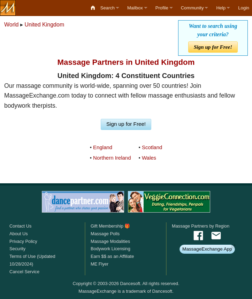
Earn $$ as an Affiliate (112, 256)
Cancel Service (24, 271)
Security (17, 248)
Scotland (152, 147)
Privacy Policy (23, 241)
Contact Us (20, 226)
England (102, 147)
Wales (149, 158)
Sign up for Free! (213, 47)
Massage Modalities (110, 241)
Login (243, 7)
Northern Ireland (112, 158)
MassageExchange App (207, 249)
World (11, 25)
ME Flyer (99, 264)
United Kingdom (44, 25)
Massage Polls (105, 233)
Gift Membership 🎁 (110, 226)
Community (192, 7)
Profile (161, 7)
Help (221, 7)
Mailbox (135, 7)
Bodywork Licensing (110, 248)
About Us (18, 233)
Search (107, 7)
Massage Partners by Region (200, 226)
